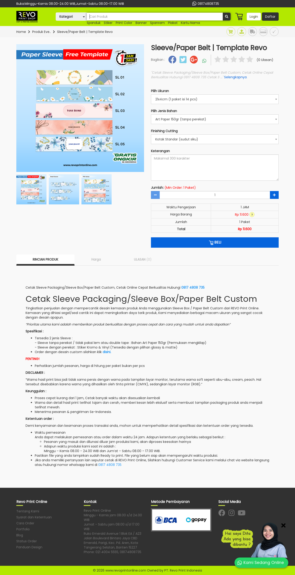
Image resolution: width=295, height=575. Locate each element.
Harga (96, 259)
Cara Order (25, 523)
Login (254, 16)
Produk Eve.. (41, 31)
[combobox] (215, 99)
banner (141, 22)
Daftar (270, 16)
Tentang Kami (27, 511)
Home (21, 31)
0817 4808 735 (193, 287)
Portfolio (23, 529)
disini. (107, 352)
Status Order (26, 541)
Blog (19, 535)
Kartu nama (190, 22)
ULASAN (143, 259)
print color (124, 22)
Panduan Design (29, 547)
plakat (173, 22)
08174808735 (205, 3)
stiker (108, 22)
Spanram (157, 22)
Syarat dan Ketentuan (34, 517)
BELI (214, 242)
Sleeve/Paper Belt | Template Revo (85, 31)
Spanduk (94, 22)
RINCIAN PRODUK (45, 259)
